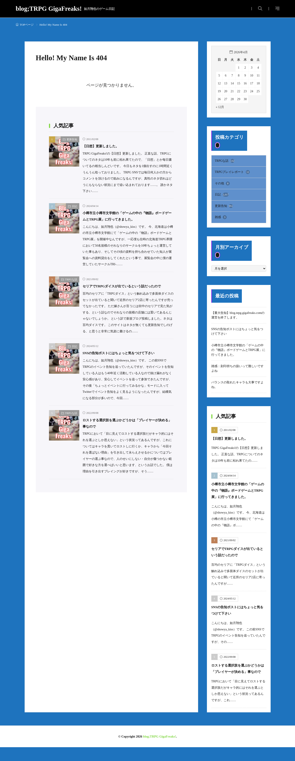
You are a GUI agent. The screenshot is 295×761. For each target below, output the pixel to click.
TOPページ (27, 24)
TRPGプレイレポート (232, 172)
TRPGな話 (71, 285)
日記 (74, 206)
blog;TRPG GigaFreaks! (65, 9)
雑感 (221, 218)
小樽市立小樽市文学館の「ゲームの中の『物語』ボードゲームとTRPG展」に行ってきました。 (126, 219)
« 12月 (220, 107)
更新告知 (72, 139)
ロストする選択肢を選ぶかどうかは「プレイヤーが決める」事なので (238, 679)
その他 (222, 184)
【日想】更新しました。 (105, 146)
